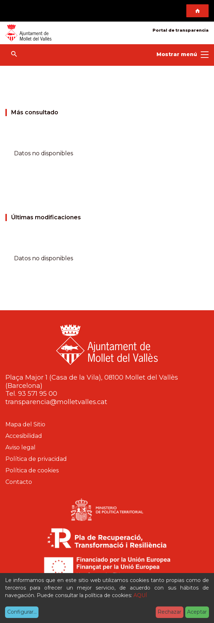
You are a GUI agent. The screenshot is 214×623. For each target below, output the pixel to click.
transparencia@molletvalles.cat (56, 402)
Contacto (18, 481)
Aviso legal (20, 447)
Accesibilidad (23, 435)
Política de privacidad (36, 458)
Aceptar (197, 612)
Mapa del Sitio (25, 424)
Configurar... (22, 612)
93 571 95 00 (37, 394)
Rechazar (169, 612)
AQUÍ (140, 595)
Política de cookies (32, 470)
